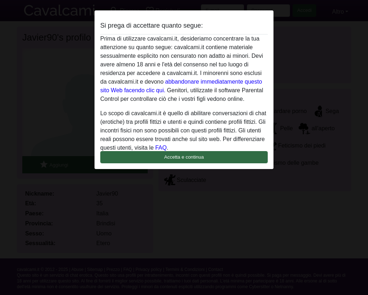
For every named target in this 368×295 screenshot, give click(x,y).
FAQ (161, 148)
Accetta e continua (184, 157)
